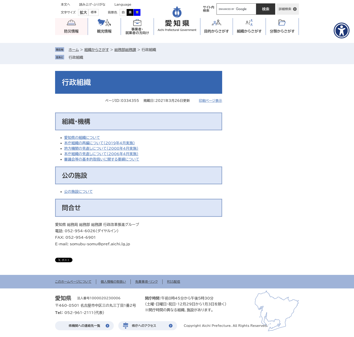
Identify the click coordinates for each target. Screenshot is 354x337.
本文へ (65, 4)
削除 (86, 57)
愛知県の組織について (82, 137)
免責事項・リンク (146, 281)
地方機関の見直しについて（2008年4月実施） (101, 148)
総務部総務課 (125, 49)
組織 (249, 31)
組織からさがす (96, 49)
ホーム (74, 49)
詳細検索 (285, 9)
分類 (282, 31)
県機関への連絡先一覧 (84, 325)
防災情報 (71, 31)
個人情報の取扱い (113, 281)
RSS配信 (173, 281)
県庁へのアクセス (144, 325)
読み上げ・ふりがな (92, 4)
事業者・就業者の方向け (137, 31)
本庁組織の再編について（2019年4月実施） (99, 143)
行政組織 (76, 57)
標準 (94, 12)
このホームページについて (73, 281)
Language (122, 4)
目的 (216, 31)
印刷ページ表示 (210, 100)
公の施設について (78, 191)
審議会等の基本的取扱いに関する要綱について (101, 159)
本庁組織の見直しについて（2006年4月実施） (101, 154)
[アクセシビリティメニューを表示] (341, 30)
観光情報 (104, 31)
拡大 (83, 12)
